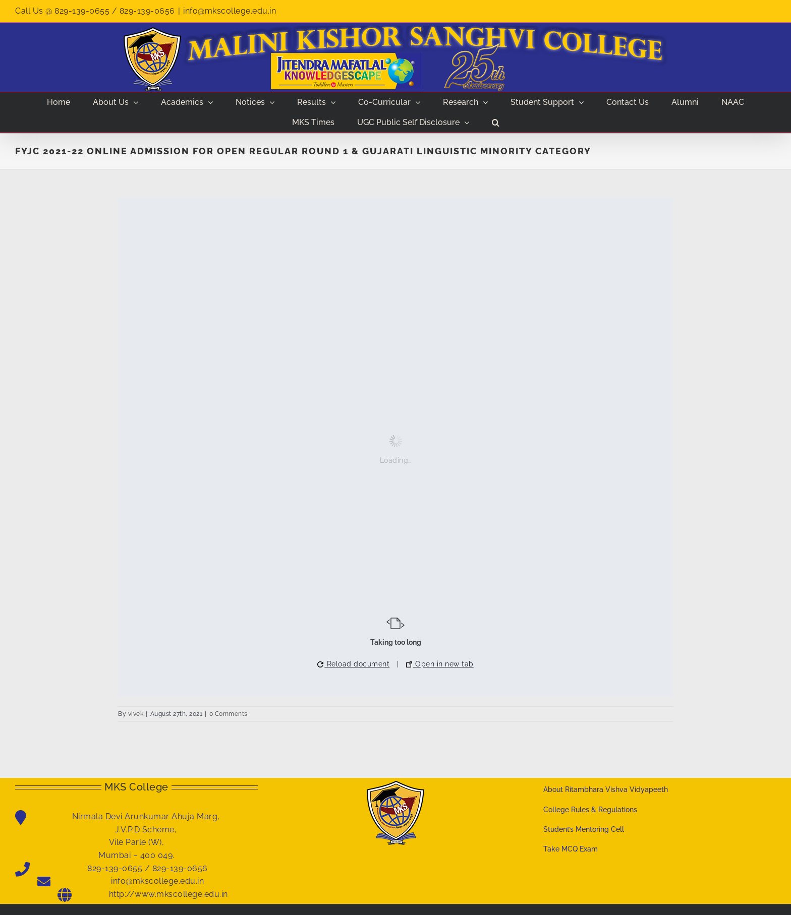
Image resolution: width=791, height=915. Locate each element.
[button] (495, 122)
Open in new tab (440, 664)
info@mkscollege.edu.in (229, 11)
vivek (136, 713)
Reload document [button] (353, 664)
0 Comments (228, 713)
